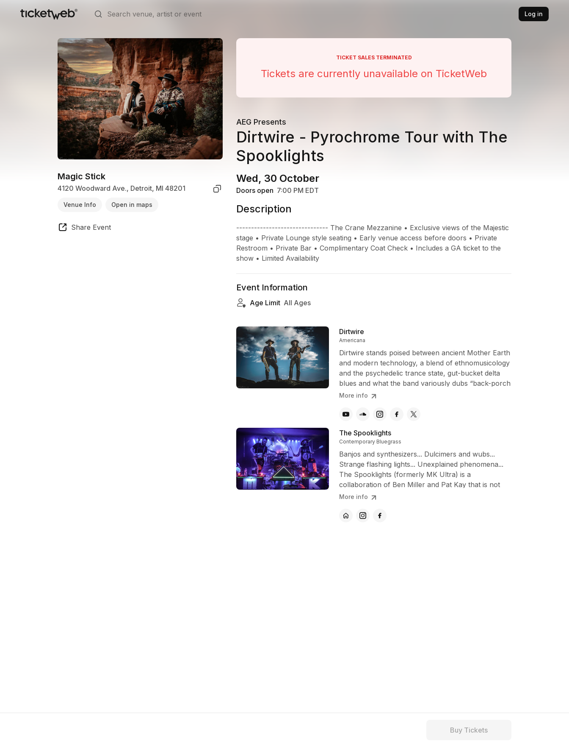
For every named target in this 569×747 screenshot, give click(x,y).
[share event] (84, 228)
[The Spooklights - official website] (346, 515)
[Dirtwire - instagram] (380, 414)
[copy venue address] (217, 188)
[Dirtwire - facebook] (396, 414)
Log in (534, 13)
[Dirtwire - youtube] (346, 414)
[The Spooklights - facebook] (380, 515)
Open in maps (131, 204)
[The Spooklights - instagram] (363, 515)
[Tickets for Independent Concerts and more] (48, 14)
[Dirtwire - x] (413, 414)
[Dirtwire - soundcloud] (363, 414)
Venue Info (80, 204)
